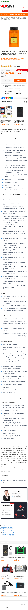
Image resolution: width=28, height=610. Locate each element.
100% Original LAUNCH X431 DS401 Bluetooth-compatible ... (20, 121)
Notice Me (20, 80)
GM (5, 452)
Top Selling (11, 14)
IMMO (7, 131)
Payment (11, 602)
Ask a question (19, 93)
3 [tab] (13, 48)
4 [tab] (15, 48)
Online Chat (7, 93)
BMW (24, 129)
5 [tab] (17, 48)
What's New (17, 14)
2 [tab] (10, 48)
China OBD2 (12, 7)
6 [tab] (19, 48)
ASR (22, 454)
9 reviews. (18, 66)
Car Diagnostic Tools (13, 17)
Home (2, 14)
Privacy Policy (21, 602)
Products (6, 17)
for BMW (23, 14)
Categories (5, 14)
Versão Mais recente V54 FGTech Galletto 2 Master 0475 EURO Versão (7, 534)
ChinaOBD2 (13, 607)
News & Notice (6, 602)
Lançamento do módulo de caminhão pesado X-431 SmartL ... (7, 121)
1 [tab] (8, 48)
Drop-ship (16, 602)
